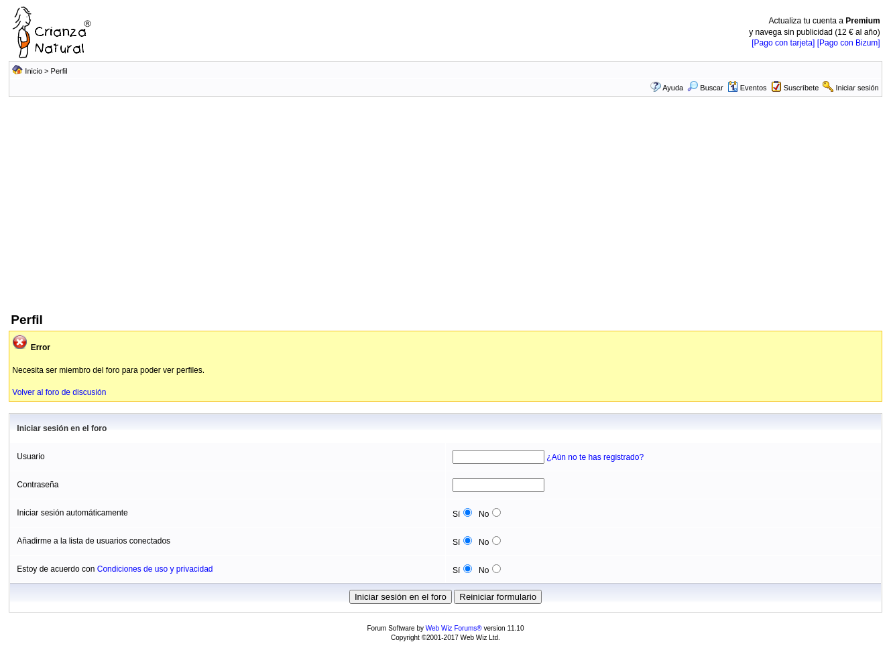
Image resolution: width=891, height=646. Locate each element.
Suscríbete (801, 88)
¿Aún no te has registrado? (595, 457)
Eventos (747, 88)
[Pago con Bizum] (848, 43)
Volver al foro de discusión (59, 392)
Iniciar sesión (857, 88)
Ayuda (672, 88)
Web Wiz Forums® (454, 628)
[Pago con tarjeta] (783, 43)
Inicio (33, 71)
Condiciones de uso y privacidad (155, 569)
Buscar (705, 88)
